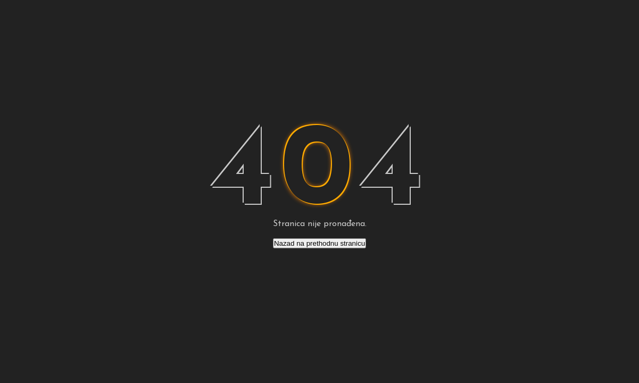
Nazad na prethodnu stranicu (319, 243)
